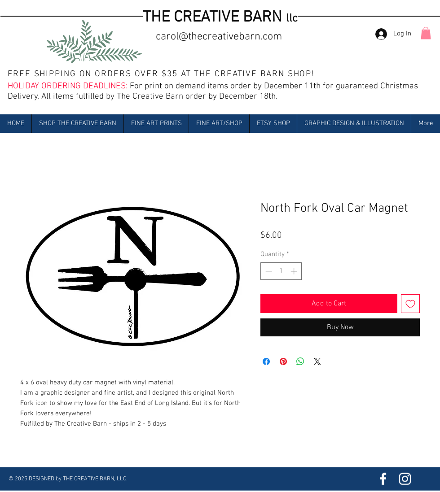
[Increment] (295, 271)
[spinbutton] (281, 271)
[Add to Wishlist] (410, 303)
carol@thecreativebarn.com (219, 36)
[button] (426, 33)
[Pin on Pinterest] (283, 361)
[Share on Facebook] (266, 361)
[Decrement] (268, 271)
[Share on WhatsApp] (300, 361)
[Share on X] (317, 361)
